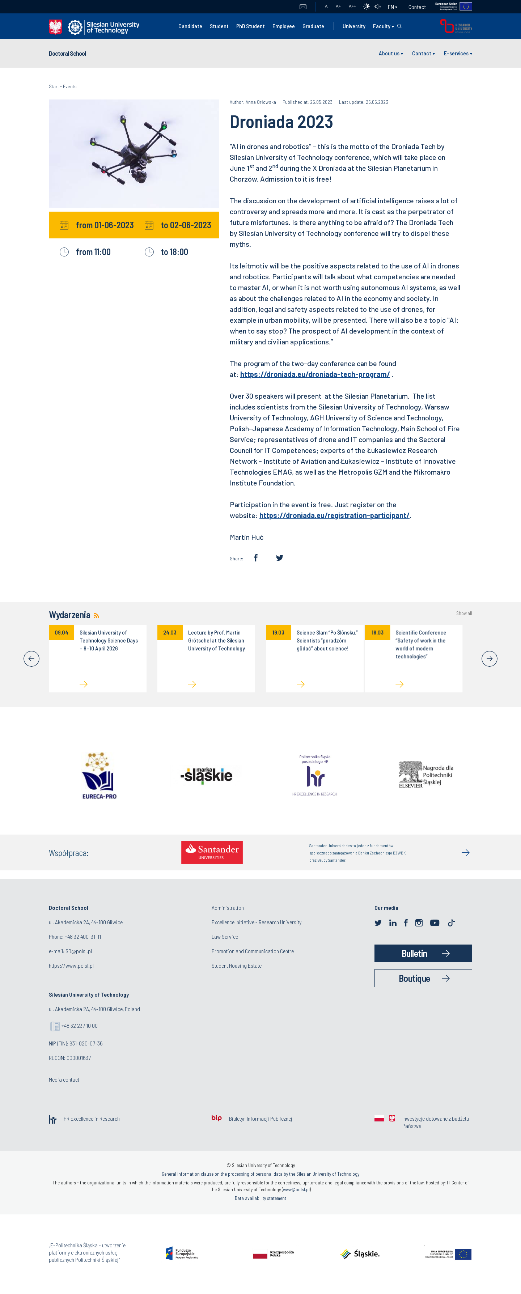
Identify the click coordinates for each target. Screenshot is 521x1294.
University (354, 25)
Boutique (414, 978)
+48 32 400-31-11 (83, 936)
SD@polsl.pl (78, 950)
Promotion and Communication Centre (253, 950)
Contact (417, 6)
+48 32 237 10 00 (80, 1025)
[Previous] (31, 659)
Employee (283, 25)
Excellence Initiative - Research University (256, 921)
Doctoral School (67, 53)
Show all (464, 613)
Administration (228, 907)
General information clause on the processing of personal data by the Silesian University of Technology (260, 1174)
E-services (456, 53)
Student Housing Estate (237, 965)
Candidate (190, 25)
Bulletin (414, 953)
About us (389, 53)
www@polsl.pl (296, 1189)
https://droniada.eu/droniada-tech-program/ (315, 374)
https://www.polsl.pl (71, 965)
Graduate (313, 25)
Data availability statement (260, 1198)
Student (219, 25)
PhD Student (250, 25)
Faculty (381, 25)
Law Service (225, 936)
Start (54, 86)
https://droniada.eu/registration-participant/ (334, 515)
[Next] (489, 659)
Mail (303, 7)
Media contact (64, 1079)
